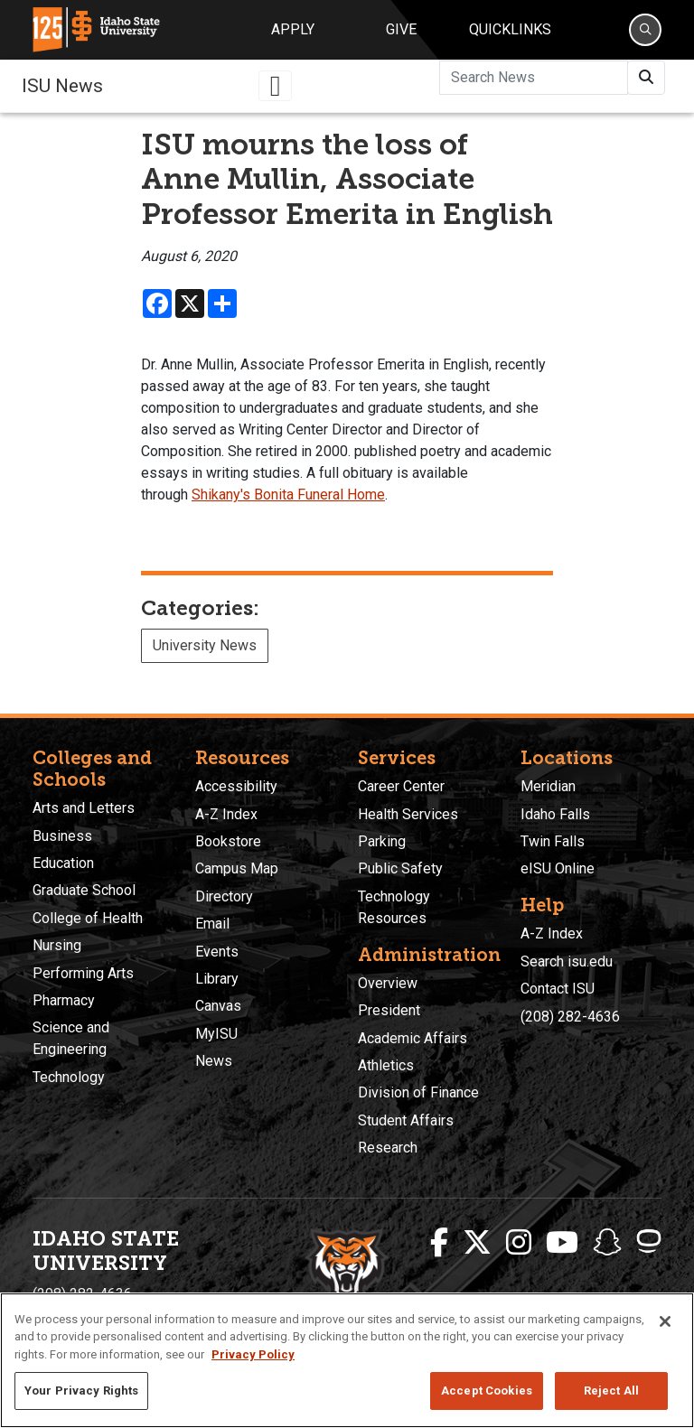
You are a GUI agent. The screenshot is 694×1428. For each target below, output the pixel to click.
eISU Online (557, 868)
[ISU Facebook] (439, 1243)
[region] (347, 1360)
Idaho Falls (555, 814)
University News (205, 645)
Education (63, 863)
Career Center (401, 786)
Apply (292, 29)
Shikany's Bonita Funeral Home (288, 494)
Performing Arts (83, 973)
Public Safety (400, 868)
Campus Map (236, 868)
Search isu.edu (566, 961)
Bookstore (228, 841)
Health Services (408, 814)
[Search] (645, 29)
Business (62, 836)
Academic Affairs (412, 1038)
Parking (382, 841)
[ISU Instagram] (518, 1243)
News (213, 1060)
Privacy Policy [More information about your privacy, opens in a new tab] (253, 1354)
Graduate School (84, 890)
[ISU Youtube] (562, 1243)
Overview (387, 983)
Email (212, 923)
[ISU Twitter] (477, 1243)
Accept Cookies (486, 1390)
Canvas (218, 1005)
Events (217, 951)
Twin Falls (552, 841)
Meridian (548, 786)
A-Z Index (226, 814)
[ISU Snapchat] (607, 1243)
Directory (224, 896)
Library (217, 978)
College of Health (88, 918)
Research (387, 1147)
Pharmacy (64, 1000)
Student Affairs (406, 1120)
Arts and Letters (84, 808)
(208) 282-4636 (570, 1016)
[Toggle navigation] (275, 85)
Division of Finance (418, 1092)
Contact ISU (557, 988)
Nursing (57, 945)
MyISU (216, 1033)
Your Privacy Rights (81, 1390)
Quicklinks (510, 29)
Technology (69, 1077)
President (389, 1010)
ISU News (62, 86)
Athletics (386, 1065)
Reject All (611, 1390)
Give (401, 29)
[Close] (665, 1321)
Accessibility (236, 786)
